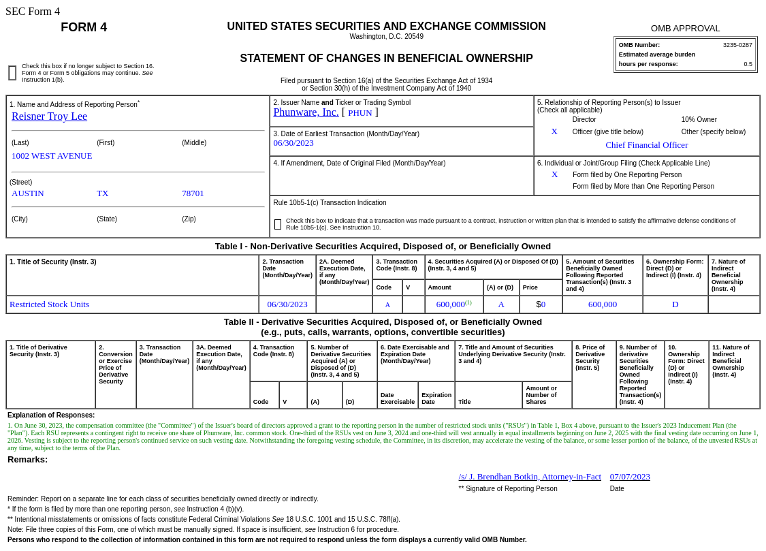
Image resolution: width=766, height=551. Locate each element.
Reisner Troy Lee (49, 116)
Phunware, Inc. (305, 112)
